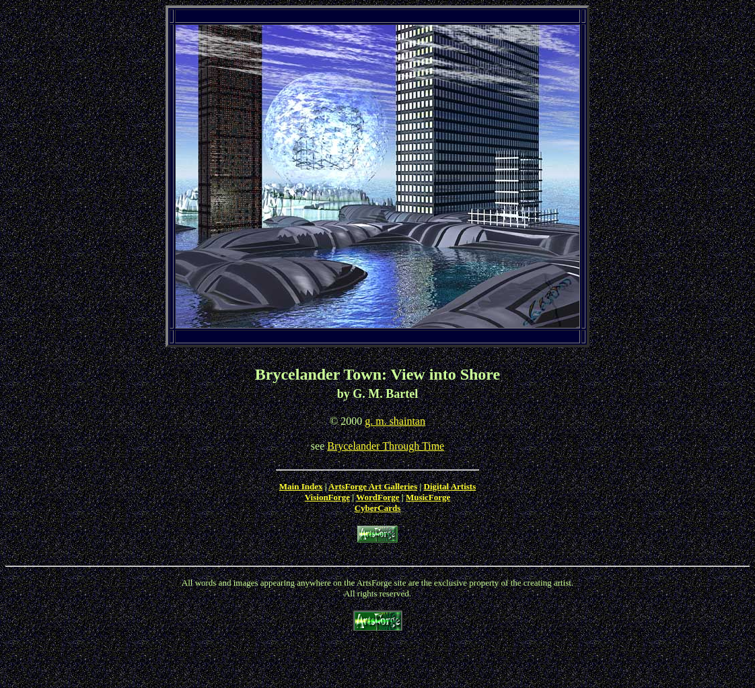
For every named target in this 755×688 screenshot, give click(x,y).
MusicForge (428, 497)
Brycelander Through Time (385, 446)
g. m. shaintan (395, 421)
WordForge (377, 497)
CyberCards (378, 508)
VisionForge (327, 497)
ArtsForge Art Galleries (372, 486)
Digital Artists (450, 486)
